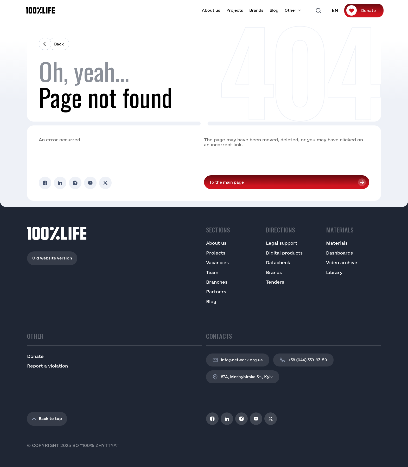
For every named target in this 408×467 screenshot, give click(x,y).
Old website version (52, 258)
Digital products (284, 252)
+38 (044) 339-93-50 (303, 360)
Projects (234, 10)
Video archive (341, 262)
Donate (368, 10)
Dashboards (339, 252)
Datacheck (278, 262)
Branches (216, 281)
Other (290, 10)
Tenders (275, 281)
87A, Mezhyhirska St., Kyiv (243, 376)
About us (211, 10)
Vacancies (217, 262)
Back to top (47, 418)
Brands (256, 10)
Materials (337, 243)
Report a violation (47, 365)
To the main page (226, 182)
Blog (274, 10)
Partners (216, 291)
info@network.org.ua (238, 360)
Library (334, 272)
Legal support (281, 243)
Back (59, 44)
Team (212, 272)
